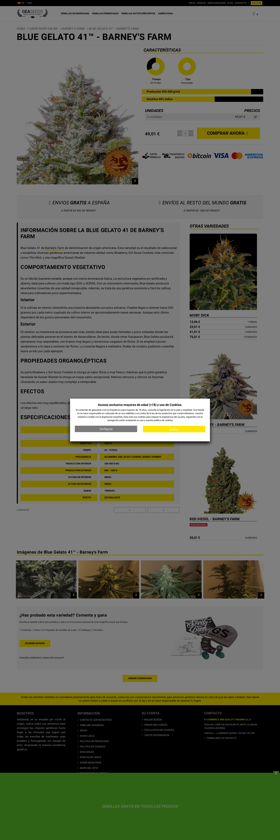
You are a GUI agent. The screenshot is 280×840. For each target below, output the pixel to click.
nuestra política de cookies (159, 420)
